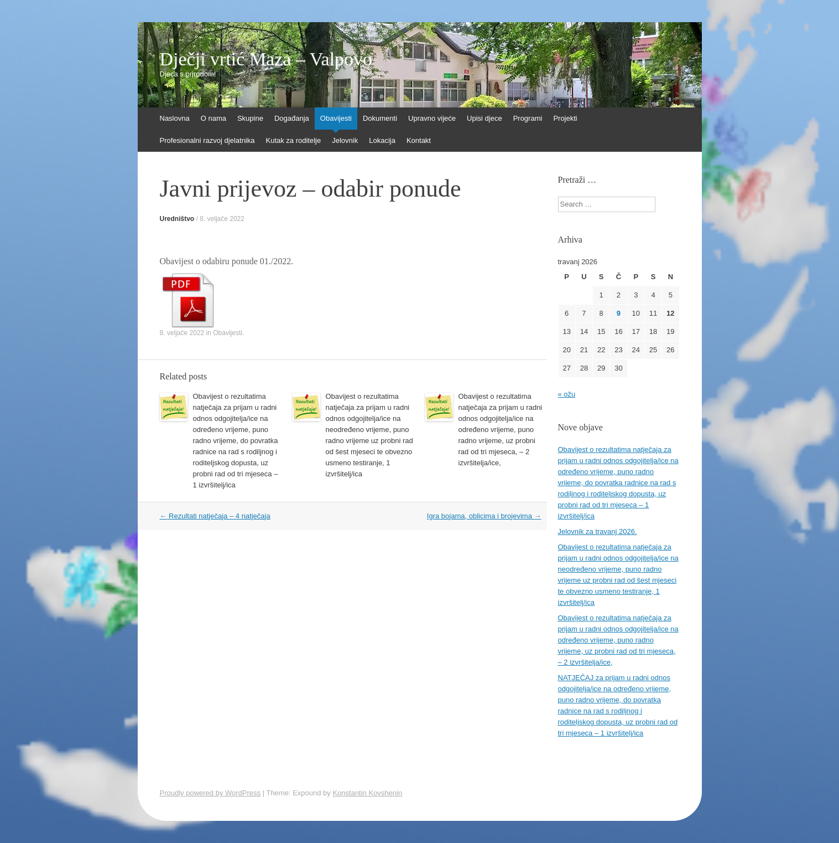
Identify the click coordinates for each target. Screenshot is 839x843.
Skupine (250, 118)
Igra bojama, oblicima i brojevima (484, 516)
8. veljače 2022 (222, 219)
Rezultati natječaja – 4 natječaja (215, 516)
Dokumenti (380, 118)
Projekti (565, 118)
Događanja (291, 118)
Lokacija (382, 140)
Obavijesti (336, 118)
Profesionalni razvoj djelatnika (207, 140)
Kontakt (419, 140)
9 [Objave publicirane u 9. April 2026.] (619, 313)
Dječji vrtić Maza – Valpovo (266, 59)
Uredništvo (177, 219)
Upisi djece (484, 118)
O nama (213, 118)
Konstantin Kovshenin (367, 793)
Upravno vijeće (432, 118)
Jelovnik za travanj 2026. (597, 531)
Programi (528, 118)
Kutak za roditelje (293, 140)
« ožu (567, 394)
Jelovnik (345, 140)
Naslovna (175, 118)
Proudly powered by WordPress (210, 793)
